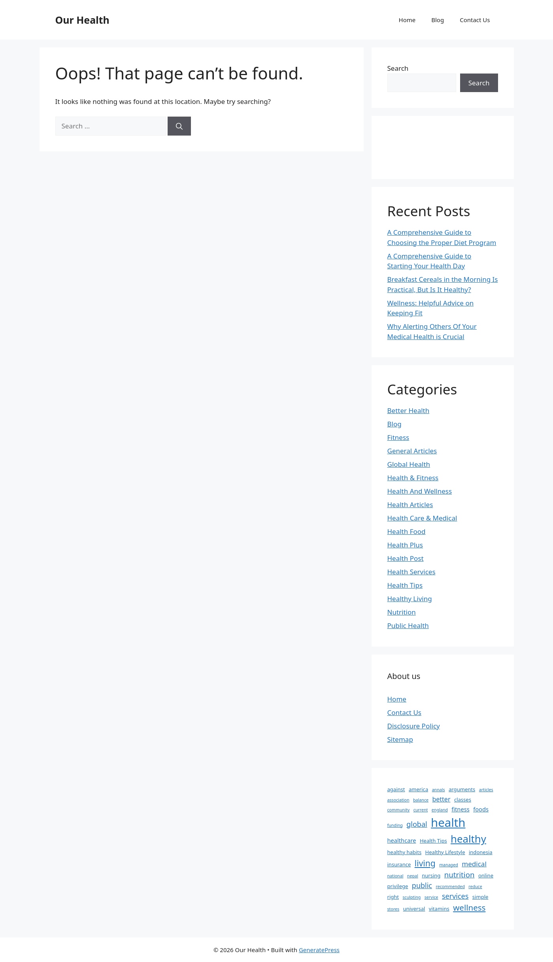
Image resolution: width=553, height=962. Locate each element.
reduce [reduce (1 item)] (475, 886)
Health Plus (405, 544)
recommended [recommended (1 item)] (450, 886)
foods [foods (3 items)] (481, 809)
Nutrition (401, 612)
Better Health (408, 410)
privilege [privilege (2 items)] (397, 886)
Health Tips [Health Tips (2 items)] (433, 840)
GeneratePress (319, 950)
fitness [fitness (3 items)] (460, 809)
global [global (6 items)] (416, 824)
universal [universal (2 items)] (414, 908)
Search (398, 68)
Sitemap (400, 739)
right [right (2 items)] (393, 896)
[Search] (179, 126)
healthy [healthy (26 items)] (468, 839)
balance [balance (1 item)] (420, 800)
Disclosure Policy (413, 725)
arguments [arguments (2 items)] (462, 789)
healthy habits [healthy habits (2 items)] (404, 852)
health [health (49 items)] (448, 822)
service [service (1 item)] (431, 897)
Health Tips (405, 585)
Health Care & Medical (422, 517)
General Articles (412, 450)
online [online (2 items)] (485, 875)
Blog (437, 20)
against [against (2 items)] (396, 789)
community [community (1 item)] (398, 810)
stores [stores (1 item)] (393, 909)
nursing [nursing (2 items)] (431, 875)
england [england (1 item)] (440, 810)
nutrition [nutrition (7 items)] (459, 874)
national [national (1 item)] (395, 876)
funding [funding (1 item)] (395, 825)
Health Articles (410, 504)
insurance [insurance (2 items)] (399, 864)
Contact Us (475, 20)
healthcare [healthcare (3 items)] (401, 840)
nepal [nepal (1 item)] (412, 876)
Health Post (405, 558)
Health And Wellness (419, 491)
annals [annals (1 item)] (438, 789)
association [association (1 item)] (398, 800)
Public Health (408, 625)
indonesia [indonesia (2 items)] (481, 852)
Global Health (408, 464)
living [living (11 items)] (425, 863)
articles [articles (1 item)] (486, 789)
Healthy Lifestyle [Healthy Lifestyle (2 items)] (445, 852)
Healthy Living (409, 598)
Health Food (406, 531)
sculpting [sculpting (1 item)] (411, 897)
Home (407, 20)
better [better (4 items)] (441, 799)
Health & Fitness (413, 477)
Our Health (82, 19)
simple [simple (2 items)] (480, 896)
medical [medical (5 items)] (474, 863)
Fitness (398, 437)
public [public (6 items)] (422, 885)
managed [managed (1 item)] (448, 865)
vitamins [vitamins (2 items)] (439, 908)
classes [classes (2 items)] (462, 799)
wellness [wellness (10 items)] (469, 907)
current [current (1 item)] (420, 810)
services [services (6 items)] (455, 896)
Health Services (411, 571)
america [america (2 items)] (418, 789)
